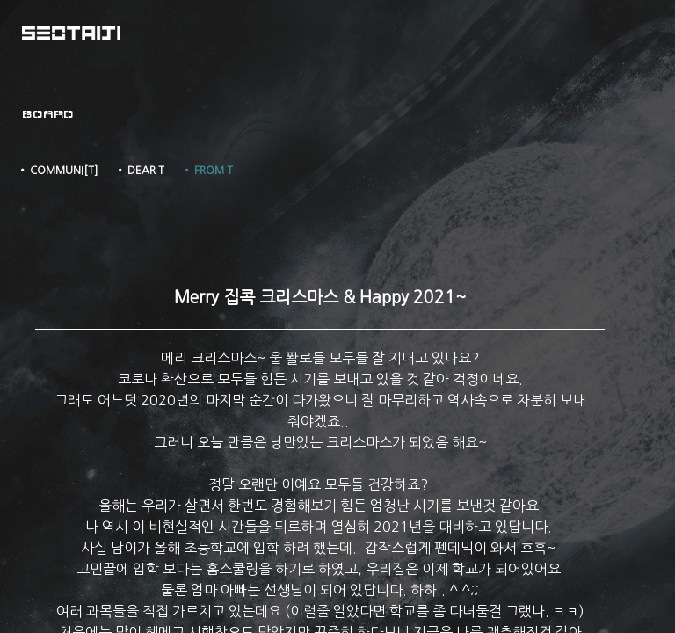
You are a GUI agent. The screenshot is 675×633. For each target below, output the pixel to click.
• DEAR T (139, 170)
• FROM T (207, 170)
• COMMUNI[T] (58, 170)
